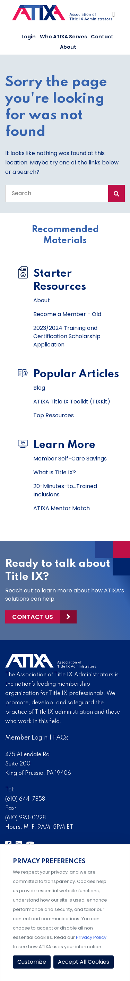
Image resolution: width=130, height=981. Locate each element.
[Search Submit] (116, 193)
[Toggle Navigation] (114, 15)
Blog (39, 388)
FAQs (61, 738)
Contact (102, 36)
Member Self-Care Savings (70, 459)
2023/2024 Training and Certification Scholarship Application (67, 336)
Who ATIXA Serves (63, 36)
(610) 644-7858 (25, 799)
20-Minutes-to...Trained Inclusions (65, 490)
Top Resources (53, 415)
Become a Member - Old (67, 314)
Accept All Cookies (83, 962)
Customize (31, 962)
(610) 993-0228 (25, 818)
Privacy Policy (91, 937)
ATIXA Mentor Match (61, 508)
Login (28, 36)
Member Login (26, 738)
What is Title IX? (54, 472)
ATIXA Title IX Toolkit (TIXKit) (71, 402)
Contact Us (32, 616)
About (68, 47)
